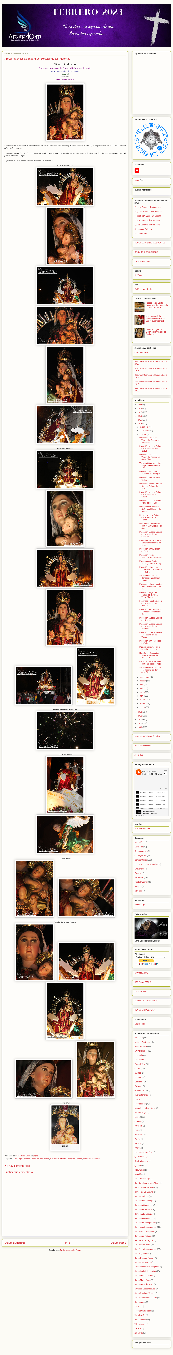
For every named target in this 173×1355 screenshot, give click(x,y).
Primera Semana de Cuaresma (148, 207)
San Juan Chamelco (143, 1205)
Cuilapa (138, 1073)
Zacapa (138, 1328)
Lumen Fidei (140, 1024)
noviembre (144, 431)
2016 (140, 416)
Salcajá (138, 1174)
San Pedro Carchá (142, 1245)
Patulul (137, 1139)
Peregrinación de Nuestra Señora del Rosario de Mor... (150, 542)
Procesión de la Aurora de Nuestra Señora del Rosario (150, 486)
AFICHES (139, 755)
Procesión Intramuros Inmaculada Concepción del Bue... (150, 569)
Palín (137, 1130)
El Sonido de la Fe (142, 828)
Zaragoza (139, 1333)
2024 (140, 404)
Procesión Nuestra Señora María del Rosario (150, 502)
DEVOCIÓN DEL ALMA (145, 1010)
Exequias (139, 873)
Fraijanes (139, 1086)
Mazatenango (140, 1112)
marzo (143, 700)
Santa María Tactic (143, 1280)
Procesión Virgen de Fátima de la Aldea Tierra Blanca (148, 594)
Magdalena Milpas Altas (145, 1108)
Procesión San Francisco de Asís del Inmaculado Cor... (150, 611)
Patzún (138, 1148)
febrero (143, 703)
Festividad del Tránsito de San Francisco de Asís (150, 662)
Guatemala (54, 1159)
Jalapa (137, 1099)
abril (142, 696)
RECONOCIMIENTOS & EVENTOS (150, 243)
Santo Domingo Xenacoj (145, 1293)
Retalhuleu (139, 1170)
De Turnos (139, 275)
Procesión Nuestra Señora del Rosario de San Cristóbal (150, 534)
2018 (140, 408)
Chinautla (139, 1055)
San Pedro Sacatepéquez (146, 1249)
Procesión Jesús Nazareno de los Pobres (150, 556)
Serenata (138, 891)
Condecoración (141, 851)
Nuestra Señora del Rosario (71, 1159)
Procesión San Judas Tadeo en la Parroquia (149, 472)
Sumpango (139, 1302)
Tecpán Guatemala (143, 1311)
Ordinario (87, 1159)
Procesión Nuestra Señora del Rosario (150, 619)
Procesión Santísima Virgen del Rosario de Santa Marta (149, 457)
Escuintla (138, 1082)
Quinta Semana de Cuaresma (147, 225)
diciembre (144, 427)
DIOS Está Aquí (141, 991)
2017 (140, 412)
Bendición (139, 842)
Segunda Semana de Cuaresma (148, 211)
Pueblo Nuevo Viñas (143, 1152)
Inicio (67, 1243)
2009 (140, 727)
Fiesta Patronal (141, 882)
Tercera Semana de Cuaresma (148, 216)
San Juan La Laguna (143, 1214)
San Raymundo (141, 1253)
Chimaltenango (141, 1051)
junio (142, 688)
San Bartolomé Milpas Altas (146, 1183)
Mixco (137, 1117)
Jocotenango (140, 1104)
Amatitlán (139, 1038)
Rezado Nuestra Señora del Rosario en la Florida (149, 517)
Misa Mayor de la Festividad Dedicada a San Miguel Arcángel (155, 318)
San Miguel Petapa (143, 1236)
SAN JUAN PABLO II (144, 982)
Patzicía (138, 1143)
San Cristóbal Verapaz (144, 1187)
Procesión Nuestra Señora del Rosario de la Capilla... (150, 494)
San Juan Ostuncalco (144, 1218)
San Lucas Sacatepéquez (146, 1227)
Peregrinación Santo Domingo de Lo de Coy (150, 562)
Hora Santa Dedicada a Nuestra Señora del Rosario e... (149, 655)
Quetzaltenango (141, 1156)
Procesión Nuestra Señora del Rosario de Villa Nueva (150, 448)
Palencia (138, 1126)
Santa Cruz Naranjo (143, 1262)
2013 (140, 712)
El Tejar (138, 1077)
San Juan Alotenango (144, 1201)
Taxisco (138, 1306)
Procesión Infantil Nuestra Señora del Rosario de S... (150, 586)
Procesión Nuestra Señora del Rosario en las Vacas (150, 634)
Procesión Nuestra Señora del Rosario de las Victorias (150, 626)
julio (142, 684)
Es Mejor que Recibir (144, 289)
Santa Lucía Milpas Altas (145, 1271)
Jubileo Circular (141, 352)
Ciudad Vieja (140, 1064)
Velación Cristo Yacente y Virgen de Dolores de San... (150, 465)
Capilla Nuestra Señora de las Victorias (33, 1159)
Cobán (137, 1068)
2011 (140, 719)
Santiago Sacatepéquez (145, 1289)
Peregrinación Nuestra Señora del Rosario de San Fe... (150, 509)
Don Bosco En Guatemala (146, 864)
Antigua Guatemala (143, 1042)
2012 (140, 716)
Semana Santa (141, 234)
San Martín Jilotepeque (144, 1231)
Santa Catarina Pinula (144, 1258)
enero (142, 707)
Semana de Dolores (143, 229)
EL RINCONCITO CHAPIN (146, 1001)
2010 (140, 723)
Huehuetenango (141, 1095)
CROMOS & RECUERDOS (146, 252)
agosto (143, 681)
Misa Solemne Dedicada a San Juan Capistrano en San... (150, 526)
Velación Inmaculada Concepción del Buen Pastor (149, 577)
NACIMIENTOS (141, 973)
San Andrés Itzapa (142, 1179)
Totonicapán (140, 1315)
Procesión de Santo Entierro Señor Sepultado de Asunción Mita (157, 305)
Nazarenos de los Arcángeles (147, 736)
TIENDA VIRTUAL (142, 261)
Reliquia (138, 886)
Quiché (138, 1165)
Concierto (139, 847)
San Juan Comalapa (143, 1209)
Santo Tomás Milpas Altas (146, 1298)
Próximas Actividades (144, 745)
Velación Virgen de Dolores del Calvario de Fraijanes (156, 331)
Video (137, 180)
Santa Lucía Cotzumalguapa (147, 1267)
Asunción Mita (141, 1046)
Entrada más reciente (14, 1243)
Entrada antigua (118, 1243)
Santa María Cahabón (144, 1275)
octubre (143, 434)
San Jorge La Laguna (144, 1192)
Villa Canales (140, 1320)
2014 (15, 1159)
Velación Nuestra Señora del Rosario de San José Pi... (150, 669)
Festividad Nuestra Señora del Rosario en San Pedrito (150, 603)
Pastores (138, 1134)
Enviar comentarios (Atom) (70, 1250)
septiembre (145, 677)
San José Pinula (142, 1196)
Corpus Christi (141, 860)
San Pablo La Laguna (144, 1240)
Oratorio (138, 1121)
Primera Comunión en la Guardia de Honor (149, 648)
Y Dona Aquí (140, 905)
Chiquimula (139, 1060)
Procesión (96, 1159)
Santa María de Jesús (144, 1284)
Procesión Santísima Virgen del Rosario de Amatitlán (149, 440)
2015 (140, 420)
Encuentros (139, 869)
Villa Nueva (139, 1324)
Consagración (140, 855)
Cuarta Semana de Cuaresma (147, 220)
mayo (142, 692)
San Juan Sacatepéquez (145, 1223)
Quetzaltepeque (141, 1161)
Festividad (139, 877)
